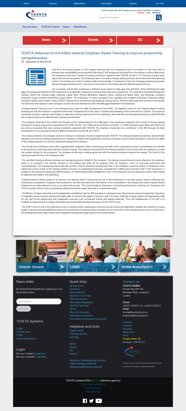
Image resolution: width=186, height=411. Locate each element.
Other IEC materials (79, 312)
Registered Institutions (81, 315)
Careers (74, 353)
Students (140, 13)
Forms (73, 309)
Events (73, 347)
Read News (80, 26)
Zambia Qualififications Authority (86, 367)
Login (148, 13)
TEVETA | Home (50, 26)
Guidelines (75, 289)
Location (127, 325)
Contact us (131, 282)
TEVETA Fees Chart (79, 305)
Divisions (127, 329)
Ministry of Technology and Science (88, 360)
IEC (71, 350)
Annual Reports (77, 292)
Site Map (74, 337)
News (66, 26)
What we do (129, 332)
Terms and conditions (93, 384)
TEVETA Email (23, 332)
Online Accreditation (26, 338)
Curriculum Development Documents (88, 319)
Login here (40, 353)
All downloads (77, 285)
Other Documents (78, 299)
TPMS (19, 335)
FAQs (125, 335)
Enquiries (127, 322)
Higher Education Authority (83, 363)
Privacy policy (93, 387)
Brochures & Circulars (80, 295)
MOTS (121, 10)
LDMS (19, 328)
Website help (93, 391)
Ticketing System (78, 333)
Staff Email (156, 13)
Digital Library (77, 330)
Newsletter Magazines (81, 302)
